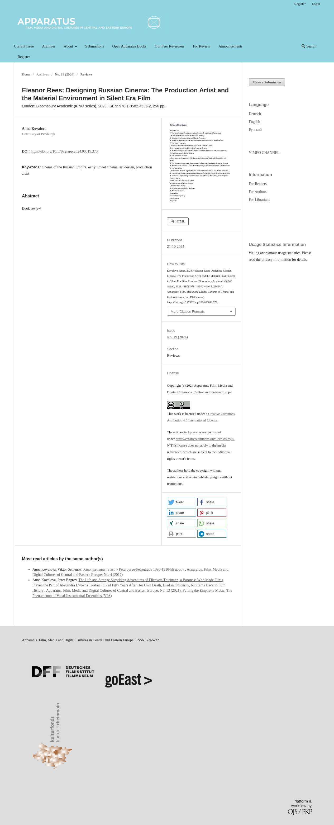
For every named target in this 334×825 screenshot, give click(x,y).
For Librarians (259, 200)
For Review (201, 46)
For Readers (258, 184)
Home (26, 74)
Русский (255, 130)
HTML (179, 221)
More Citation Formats (188, 312)
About (69, 46)
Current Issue (24, 46)
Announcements (230, 46)
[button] (181, 502)
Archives (49, 46)
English (254, 122)
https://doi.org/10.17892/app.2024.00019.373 (64, 151)
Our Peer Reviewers (170, 46)
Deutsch (255, 114)
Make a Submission (266, 82)
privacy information (276, 260)
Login (316, 4)
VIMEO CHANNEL (264, 153)
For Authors (257, 192)
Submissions (94, 46)
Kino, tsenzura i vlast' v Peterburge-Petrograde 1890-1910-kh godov (134, 569)
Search (309, 46)
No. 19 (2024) (64, 74)
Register (24, 57)
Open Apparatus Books (129, 46)
